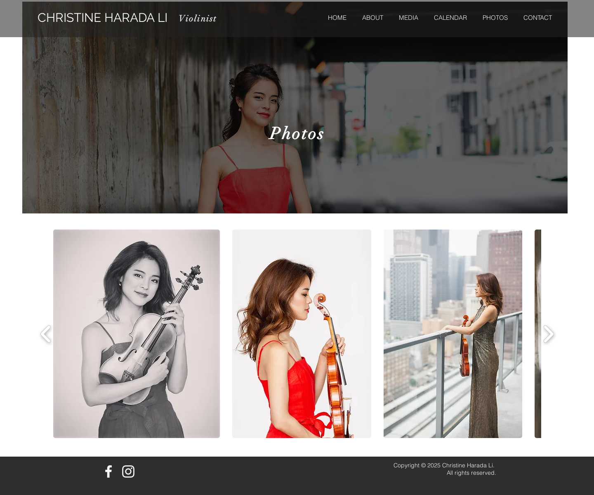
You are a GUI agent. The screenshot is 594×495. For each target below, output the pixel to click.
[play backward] (46, 333)
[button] (136, 334)
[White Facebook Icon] (108, 471)
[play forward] (548, 333)
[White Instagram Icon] (128, 471)
